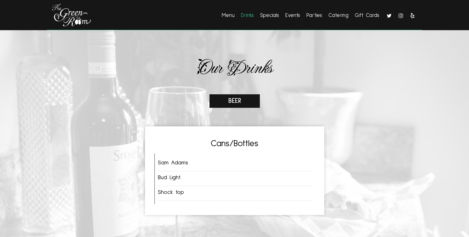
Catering (338, 15)
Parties (314, 15)
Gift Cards (367, 15)
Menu (228, 15)
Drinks (247, 15)
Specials (269, 15)
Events (292, 15)
